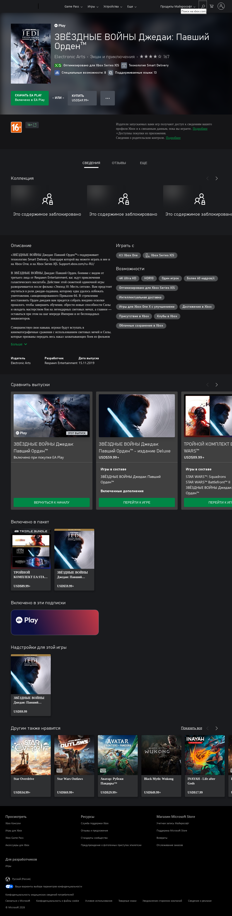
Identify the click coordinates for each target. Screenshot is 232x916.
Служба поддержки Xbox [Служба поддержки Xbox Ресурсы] (95, 823)
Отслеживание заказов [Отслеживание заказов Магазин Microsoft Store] (170, 845)
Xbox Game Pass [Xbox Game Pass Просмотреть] (14, 837)
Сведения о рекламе (200, 900)
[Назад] (207, 178)
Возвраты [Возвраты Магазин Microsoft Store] (162, 837)
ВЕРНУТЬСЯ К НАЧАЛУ (51, 502)
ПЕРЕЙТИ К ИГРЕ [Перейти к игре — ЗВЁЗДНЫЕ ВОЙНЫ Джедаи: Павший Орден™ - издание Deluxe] (136, 502)
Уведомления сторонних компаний (162, 900)
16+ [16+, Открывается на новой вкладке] (32, 125)
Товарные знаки (127, 900)
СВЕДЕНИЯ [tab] (91, 163)
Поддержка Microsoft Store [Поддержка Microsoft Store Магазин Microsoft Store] (172, 830)
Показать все (191, 727)
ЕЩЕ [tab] (143, 163)
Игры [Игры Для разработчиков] (8, 865)
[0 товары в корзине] (211, 5)
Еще (130, 6)
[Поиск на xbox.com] (203, 6)
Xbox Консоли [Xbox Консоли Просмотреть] (13, 823)
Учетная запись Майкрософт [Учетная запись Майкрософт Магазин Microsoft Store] (173, 823)
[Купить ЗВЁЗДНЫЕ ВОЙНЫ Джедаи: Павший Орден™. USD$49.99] (82, 98)
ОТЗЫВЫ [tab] (119, 163)
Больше (19, 344)
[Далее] (216, 178)
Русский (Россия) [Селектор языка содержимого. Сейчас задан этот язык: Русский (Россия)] (21, 878)
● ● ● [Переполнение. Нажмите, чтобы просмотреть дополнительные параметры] (108, 98)
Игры (91, 6)
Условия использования (98, 900)
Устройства (111, 6)
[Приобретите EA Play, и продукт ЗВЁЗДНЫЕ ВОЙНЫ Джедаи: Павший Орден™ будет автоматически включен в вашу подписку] (30, 98)
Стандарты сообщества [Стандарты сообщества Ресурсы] (94, 837)
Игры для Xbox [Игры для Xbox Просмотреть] (13, 830)
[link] (31, 560)
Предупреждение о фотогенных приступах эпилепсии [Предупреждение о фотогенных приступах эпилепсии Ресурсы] (111, 845)
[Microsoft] (20, 6)
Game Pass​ (72, 6)
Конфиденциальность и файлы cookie (57, 900)
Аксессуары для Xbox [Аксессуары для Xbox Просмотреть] (17, 845)
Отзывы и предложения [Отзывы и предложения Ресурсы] (94, 830)
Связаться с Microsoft (17, 900)
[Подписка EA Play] (55, 622)
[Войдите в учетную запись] (221, 6)
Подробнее (200, 128)
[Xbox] (51, 6)
